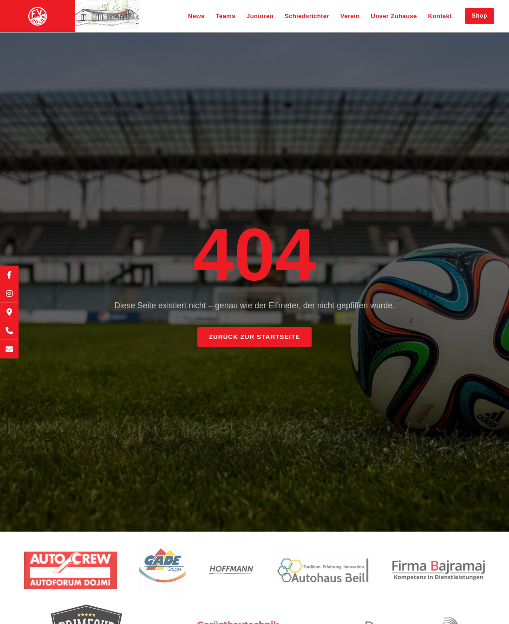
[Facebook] (9, 275)
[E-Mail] (9, 349)
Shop (479, 16)
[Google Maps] (9, 312)
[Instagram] (9, 293)
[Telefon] (9, 330)
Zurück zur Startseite (254, 336)
